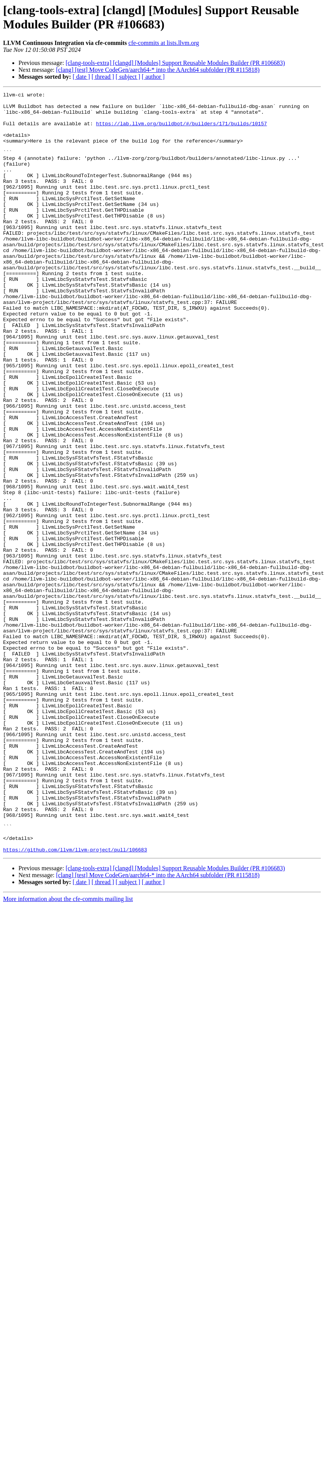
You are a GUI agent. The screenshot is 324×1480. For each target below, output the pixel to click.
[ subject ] (128, 76)
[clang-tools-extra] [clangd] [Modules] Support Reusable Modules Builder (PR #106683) (175, 63)
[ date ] (81, 76)
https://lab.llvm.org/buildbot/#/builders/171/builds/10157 (181, 130)
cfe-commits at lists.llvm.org (163, 43)
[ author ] (153, 76)
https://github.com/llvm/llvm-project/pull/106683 (75, 1001)
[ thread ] (102, 76)
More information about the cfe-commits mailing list (68, 1051)
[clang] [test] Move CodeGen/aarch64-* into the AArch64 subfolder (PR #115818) (158, 69)
